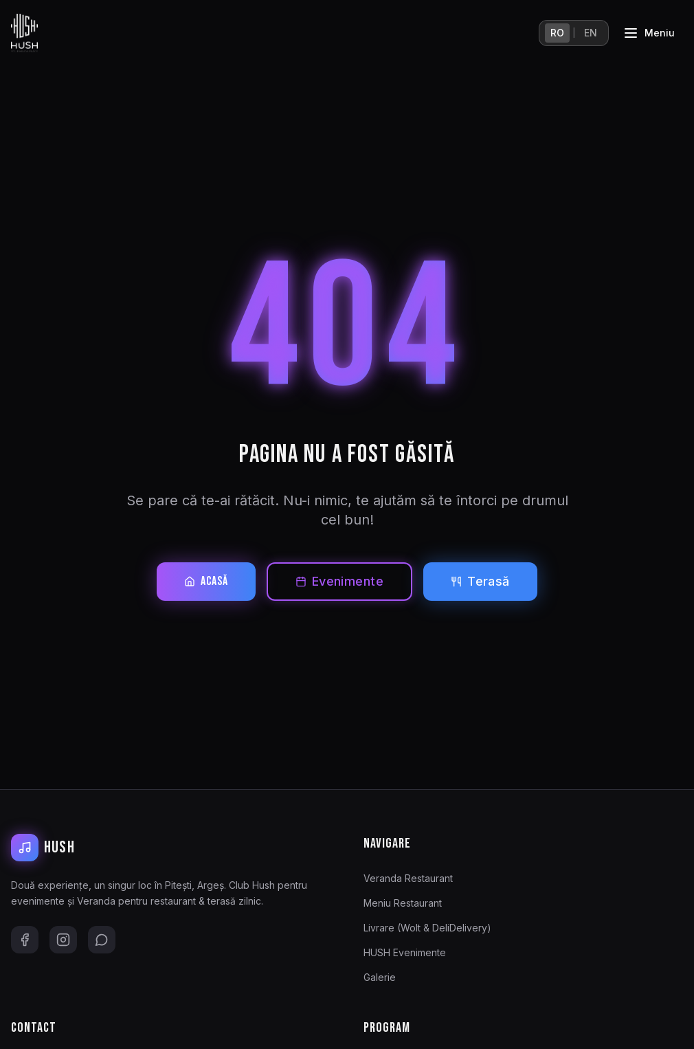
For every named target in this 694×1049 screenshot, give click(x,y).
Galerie (379, 977)
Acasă (206, 581)
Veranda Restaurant (408, 878)
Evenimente (339, 581)
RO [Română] (557, 32)
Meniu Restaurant (402, 903)
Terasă (480, 581)
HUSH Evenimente (404, 952)
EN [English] (590, 32)
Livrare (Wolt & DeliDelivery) (427, 928)
